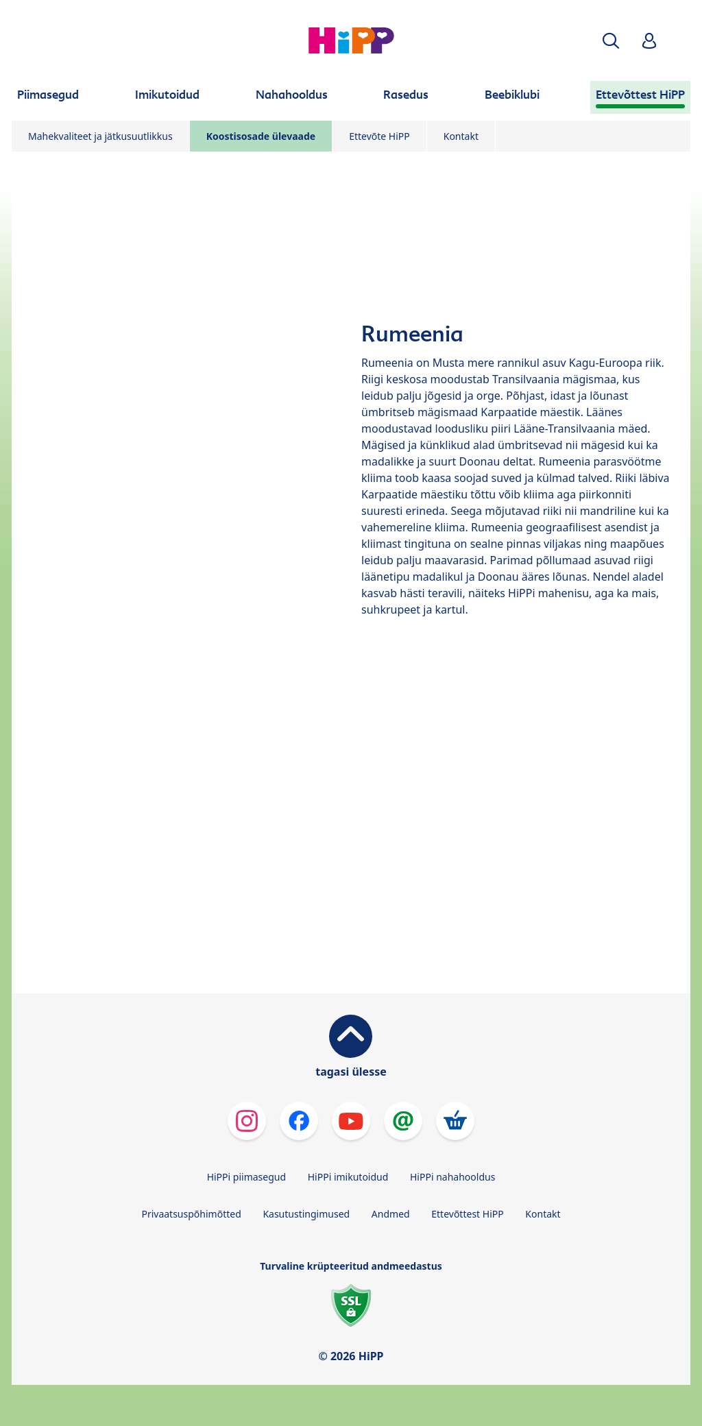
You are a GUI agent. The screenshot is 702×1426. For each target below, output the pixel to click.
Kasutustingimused (306, 1213)
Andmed (391, 1213)
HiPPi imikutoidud (348, 1176)
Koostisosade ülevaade (260, 136)
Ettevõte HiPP (379, 136)
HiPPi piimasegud (246, 1176)
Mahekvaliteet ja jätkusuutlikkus (100, 136)
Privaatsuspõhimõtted (191, 1213)
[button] (611, 40)
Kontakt (461, 136)
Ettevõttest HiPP (467, 1213)
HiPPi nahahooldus (452, 1176)
